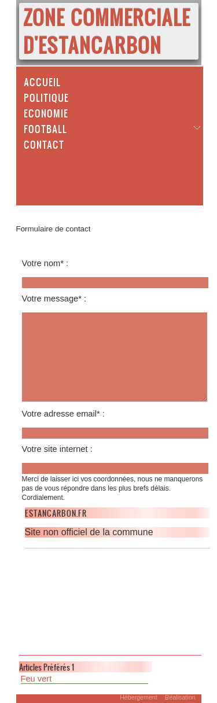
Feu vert (36, 678)
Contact (44, 144)
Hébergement (138, 697)
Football (45, 128)
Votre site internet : (57, 449)
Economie (46, 112)
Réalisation (180, 697)
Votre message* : (54, 298)
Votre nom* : (45, 263)
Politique (46, 97)
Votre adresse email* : (63, 413)
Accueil (42, 81)
